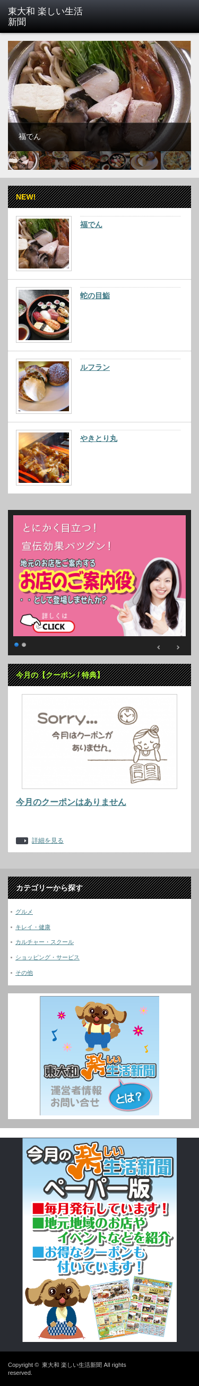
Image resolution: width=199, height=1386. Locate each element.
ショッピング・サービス (47, 957)
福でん (91, 224)
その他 (24, 972)
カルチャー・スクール (44, 942)
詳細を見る (48, 840)
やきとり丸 (98, 438)
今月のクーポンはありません (71, 802)
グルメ (24, 911)
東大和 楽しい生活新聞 (72, 1365)
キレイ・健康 (32, 927)
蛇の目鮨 (95, 295)
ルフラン (95, 367)
